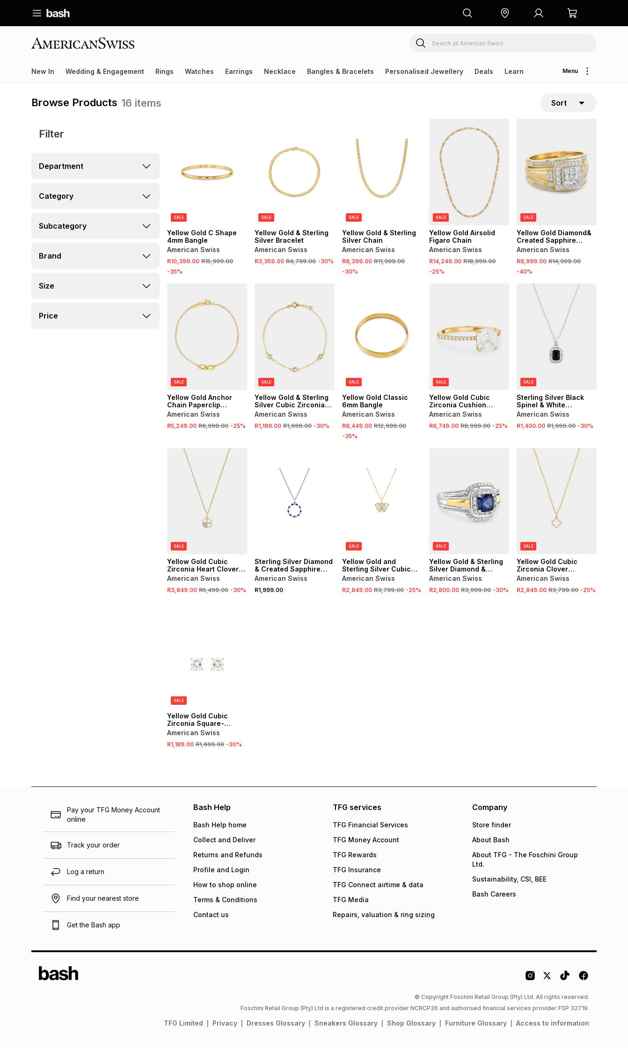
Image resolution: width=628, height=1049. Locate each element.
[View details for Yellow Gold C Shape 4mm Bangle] (207, 173)
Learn (514, 71)
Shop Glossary (411, 1024)
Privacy (224, 1024)
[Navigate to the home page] (58, 13)
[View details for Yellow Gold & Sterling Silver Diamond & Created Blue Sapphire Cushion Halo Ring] (469, 502)
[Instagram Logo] (530, 980)
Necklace (280, 71)
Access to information (552, 1024)
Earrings (239, 71)
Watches (199, 71)
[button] (505, 13)
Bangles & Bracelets (340, 71)
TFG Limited (183, 1024)
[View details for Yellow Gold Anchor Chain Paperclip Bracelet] (207, 338)
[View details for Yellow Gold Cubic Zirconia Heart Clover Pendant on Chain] (207, 502)
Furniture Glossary (476, 1024)
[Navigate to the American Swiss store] (87, 42)
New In (42, 71)
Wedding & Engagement (105, 71)
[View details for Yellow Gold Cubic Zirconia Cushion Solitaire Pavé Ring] (469, 338)
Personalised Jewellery (424, 71)
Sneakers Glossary (346, 1024)
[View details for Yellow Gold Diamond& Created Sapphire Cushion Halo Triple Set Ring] (557, 173)
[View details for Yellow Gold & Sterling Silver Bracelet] (295, 173)
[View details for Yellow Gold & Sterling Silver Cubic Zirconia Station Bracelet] (295, 338)
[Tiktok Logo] (564, 980)
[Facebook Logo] (583, 980)
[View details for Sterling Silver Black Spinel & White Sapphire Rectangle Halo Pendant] (557, 338)
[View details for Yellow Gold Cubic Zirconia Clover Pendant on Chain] (557, 502)
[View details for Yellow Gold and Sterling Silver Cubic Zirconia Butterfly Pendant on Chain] (382, 502)
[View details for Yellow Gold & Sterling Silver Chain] (382, 173)
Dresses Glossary (276, 1024)
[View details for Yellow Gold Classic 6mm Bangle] (382, 338)
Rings (164, 71)
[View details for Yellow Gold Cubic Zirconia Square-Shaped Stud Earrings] (207, 656)
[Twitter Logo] (547, 980)
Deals (484, 71)
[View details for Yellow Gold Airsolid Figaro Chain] (469, 173)
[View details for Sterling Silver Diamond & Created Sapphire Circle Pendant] (295, 502)
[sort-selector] (568, 103)
